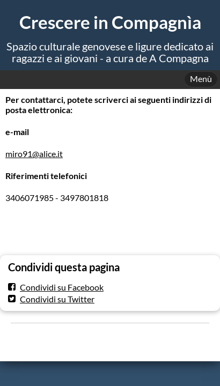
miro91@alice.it (34, 154)
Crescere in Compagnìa (110, 22)
